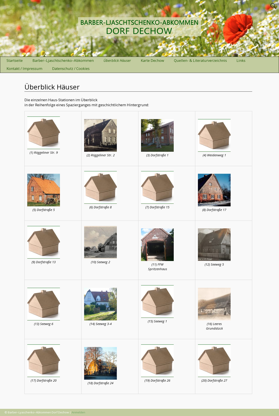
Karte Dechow (152, 60)
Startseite (15, 60)
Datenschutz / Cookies (71, 68)
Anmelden (78, 412)
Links (240, 60)
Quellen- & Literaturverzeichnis (200, 60)
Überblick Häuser (117, 60)
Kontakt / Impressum (24, 68)
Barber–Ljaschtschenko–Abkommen (63, 60)
